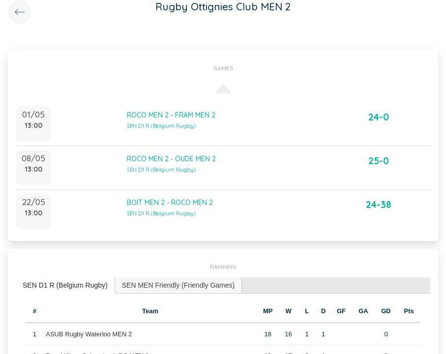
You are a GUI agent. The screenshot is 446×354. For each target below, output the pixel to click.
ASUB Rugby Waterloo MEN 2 (89, 334)
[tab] (65, 285)
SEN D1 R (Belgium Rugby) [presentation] (65, 285)
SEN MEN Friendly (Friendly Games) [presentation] (178, 285)
